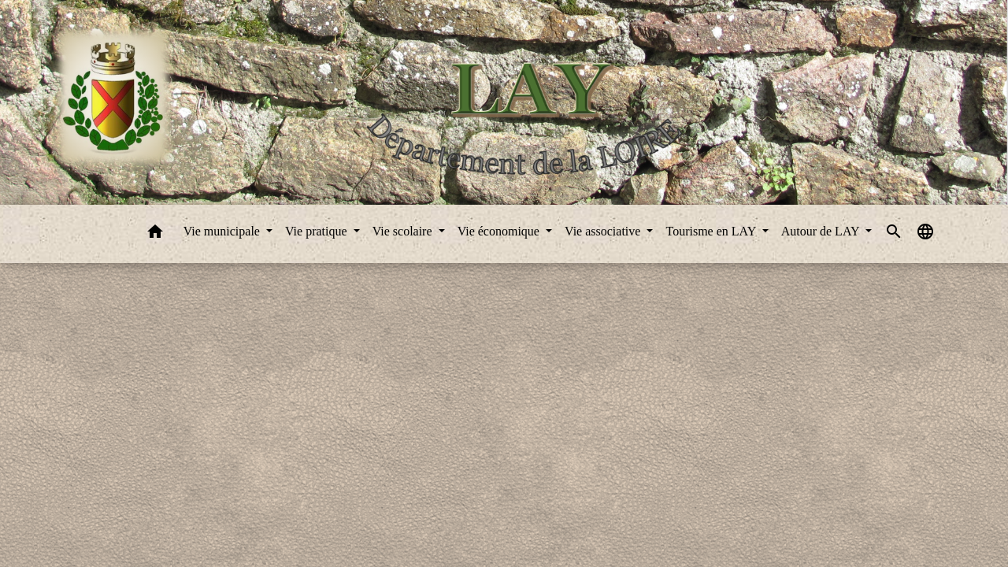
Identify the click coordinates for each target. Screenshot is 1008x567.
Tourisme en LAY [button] (711, 231)
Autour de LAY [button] (821, 231)
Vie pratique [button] (317, 231)
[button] (155, 234)
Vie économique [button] (500, 231)
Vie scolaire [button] (403, 231)
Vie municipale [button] (223, 231)
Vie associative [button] (604, 231)
